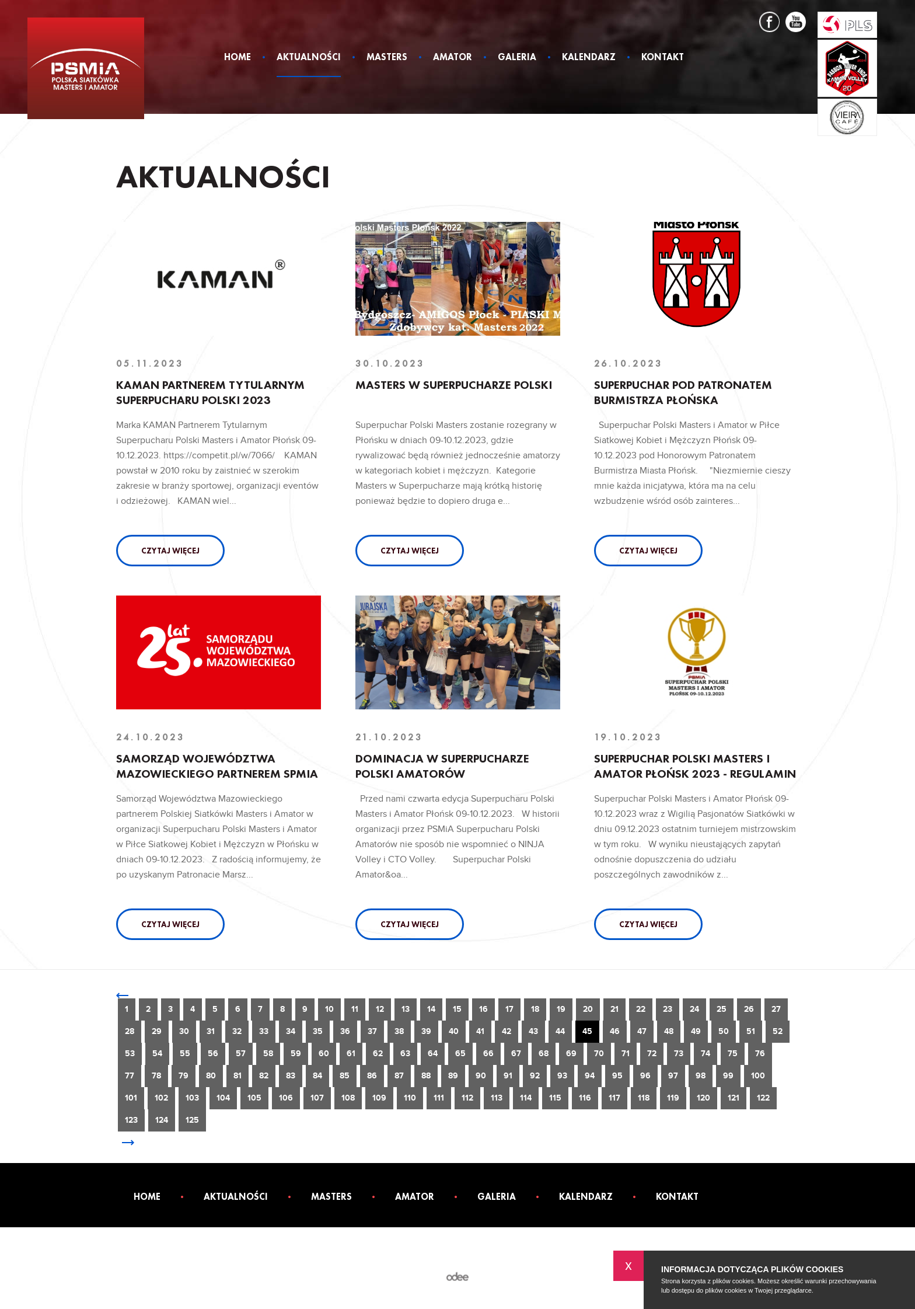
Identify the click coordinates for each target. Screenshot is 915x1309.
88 (426, 1076)
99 (728, 1076)
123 (131, 1120)
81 (237, 1076)
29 (157, 1031)
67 (516, 1054)
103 (192, 1098)
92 (535, 1076)
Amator (452, 58)
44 (560, 1031)
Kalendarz (589, 58)
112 (467, 1098)
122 (763, 1098)
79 (183, 1076)
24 (694, 1009)
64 (433, 1054)
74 (705, 1054)
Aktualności (309, 58)
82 (263, 1076)
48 (668, 1031)
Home (237, 58)
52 (778, 1031)
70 (599, 1054)
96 (645, 1076)
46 (615, 1031)
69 (571, 1054)
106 (286, 1098)
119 (673, 1098)
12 (380, 1009)
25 (722, 1009)
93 (562, 1076)
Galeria (517, 58)
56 (213, 1054)
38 (399, 1031)
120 (703, 1098)
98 (701, 1076)
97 (673, 1076)
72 (651, 1054)
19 (561, 1009)
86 (372, 1076)
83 (290, 1076)
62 (378, 1054)
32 (237, 1031)
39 (426, 1031)
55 (185, 1054)
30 (184, 1031)
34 (290, 1031)
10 (329, 1009)
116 (585, 1098)
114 (526, 1098)
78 (156, 1076)
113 (496, 1098)
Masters (386, 58)
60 (324, 1054)
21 (614, 1009)
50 (723, 1031)
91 (508, 1076)
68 (544, 1054)
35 (318, 1031)
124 (161, 1120)
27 (776, 1009)
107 (317, 1098)
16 (483, 1009)
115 (555, 1098)
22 (640, 1009)
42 (506, 1031)
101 (131, 1098)
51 (750, 1031)
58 (268, 1054)
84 (317, 1076)
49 (696, 1031)
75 (733, 1054)
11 (354, 1009)
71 (625, 1054)
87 (399, 1076)
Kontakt (662, 58)
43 (533, 1031)
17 (509, 1009)
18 (535, 1009)
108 (348, 1098)
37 (372, 1031)
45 (587, 1031)
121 (733, 1098)
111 (439, 1098)
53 (130, 1054)
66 (488, 1054)
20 (588, 1009)
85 (345, 1076)
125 (192, 1120)
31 (211, 1031)
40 (454, 1031)
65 (460, 1054)
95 (617, 1076)
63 (405, 1054)
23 (667, 1009)
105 (254, 1098)
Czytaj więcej (170, 550)
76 (760, 1054)
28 (129, 1031)
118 (643, 1098)
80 (211, 1076)
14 (431, 1009)
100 (758, 1076)
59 (296, 1054)
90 (481, 1076)
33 (263, 1031)
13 (405, 1009)
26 (749, 1009)
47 (642, 1031)
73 (678, 1054)
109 (379, 1098)
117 (614, 1098)
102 (161, 1098)
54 (157, 1054)
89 (453, 1076)
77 (129, 1076)
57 (241, 1054)
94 (590, 1076)
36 (345, 1031)
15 (457, 1009)
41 (480, 1031)
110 (410, 1098)
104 (223, 1098)
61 (351, 1054)
